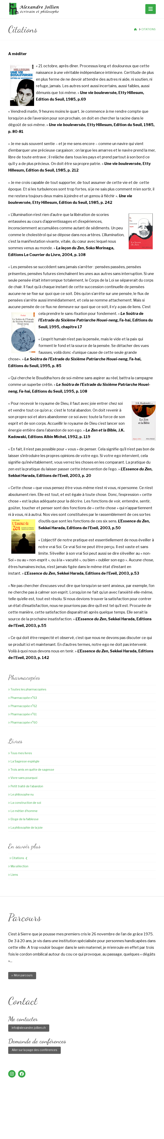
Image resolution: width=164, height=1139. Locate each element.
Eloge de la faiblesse (23, 819)
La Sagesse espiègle (23, 761)
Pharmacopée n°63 (22, 697)
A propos (38, 1121)
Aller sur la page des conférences (34, 1050)
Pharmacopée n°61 (22, 714)
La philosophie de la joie (25, 827)
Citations (18, 858)
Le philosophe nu (21, 794)
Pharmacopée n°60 (22, 722)
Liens (13, 874)
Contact (128, 1121)
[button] (150, 9)
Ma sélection (18, 866)
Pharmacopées (92, 1121)
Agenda (54, 1121)
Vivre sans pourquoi (22, 777)
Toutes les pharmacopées (27, 689)
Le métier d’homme (23, 811)
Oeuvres (70, 1121)
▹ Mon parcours (22, 975)
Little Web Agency (116, 1129)
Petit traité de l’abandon (25, 786)
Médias (112, 1121)
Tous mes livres (20, 753)
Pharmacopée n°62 (22, 706)
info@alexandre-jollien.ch (29, 1027)
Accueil (21, 1121)
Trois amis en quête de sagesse (31, 769)
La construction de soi (24, 802)
